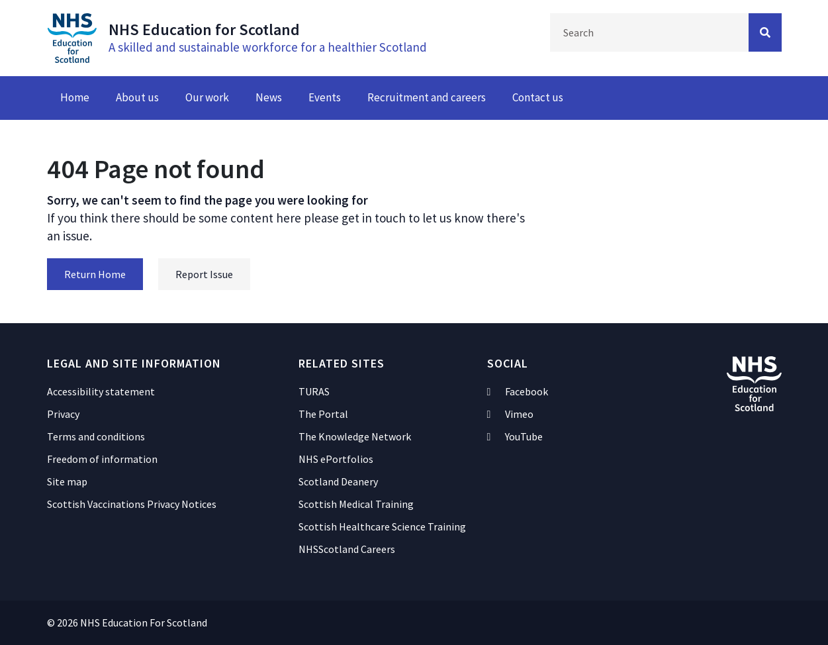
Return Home (95, 274)
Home (74, 97)
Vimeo (510, 414)
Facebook (518, 391)
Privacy (63, 414)
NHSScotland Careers (347, 549)
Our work (207, 97)
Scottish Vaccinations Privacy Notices (131, 504)
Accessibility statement (101, 391)
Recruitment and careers (426, 97)
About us (137, 97)
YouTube (515, 436)
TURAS (314, 391)
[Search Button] (765, 32)
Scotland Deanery (338, 481)
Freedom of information (102, 459)
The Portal (323, 414)
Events (324, 97)
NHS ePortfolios (336, 459)
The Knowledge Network (355, 436)
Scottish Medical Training (356, 504)
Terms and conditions (96, 436)
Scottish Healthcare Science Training (382, 526)
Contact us (537, 97)
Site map (67, 481)
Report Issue (204, 274)
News (268, 97)
